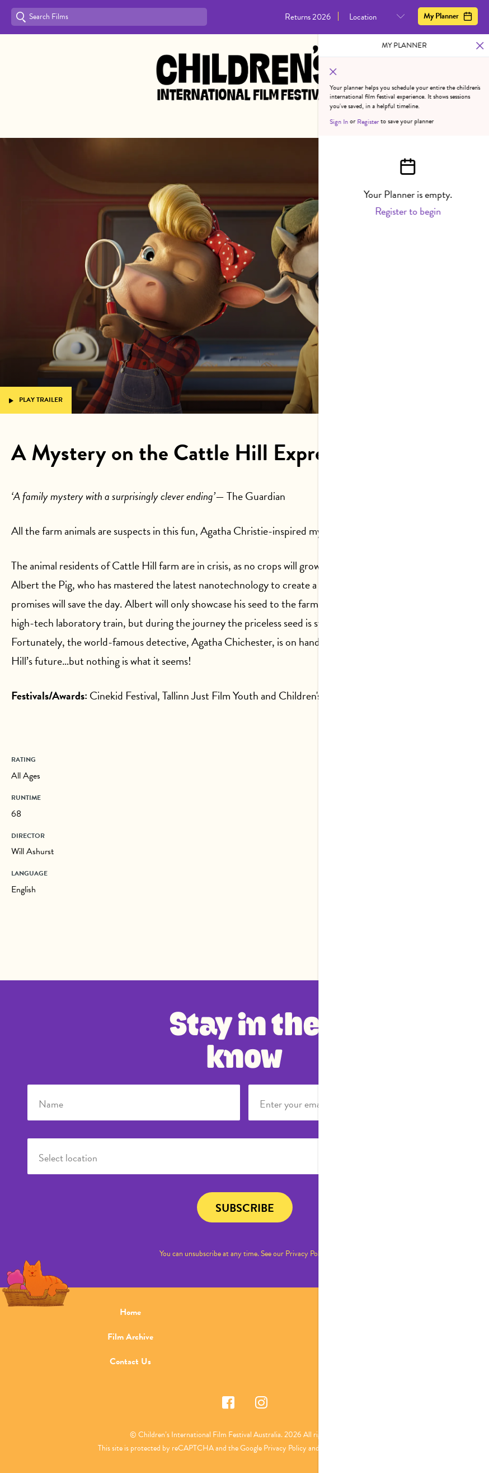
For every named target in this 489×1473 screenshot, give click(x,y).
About (358, 1312)
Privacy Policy (306, 1253)
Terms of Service (346, 1448)
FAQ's (358, 1337)
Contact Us (130, 1361)
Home (130, 1312)
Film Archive (130, 1337)
